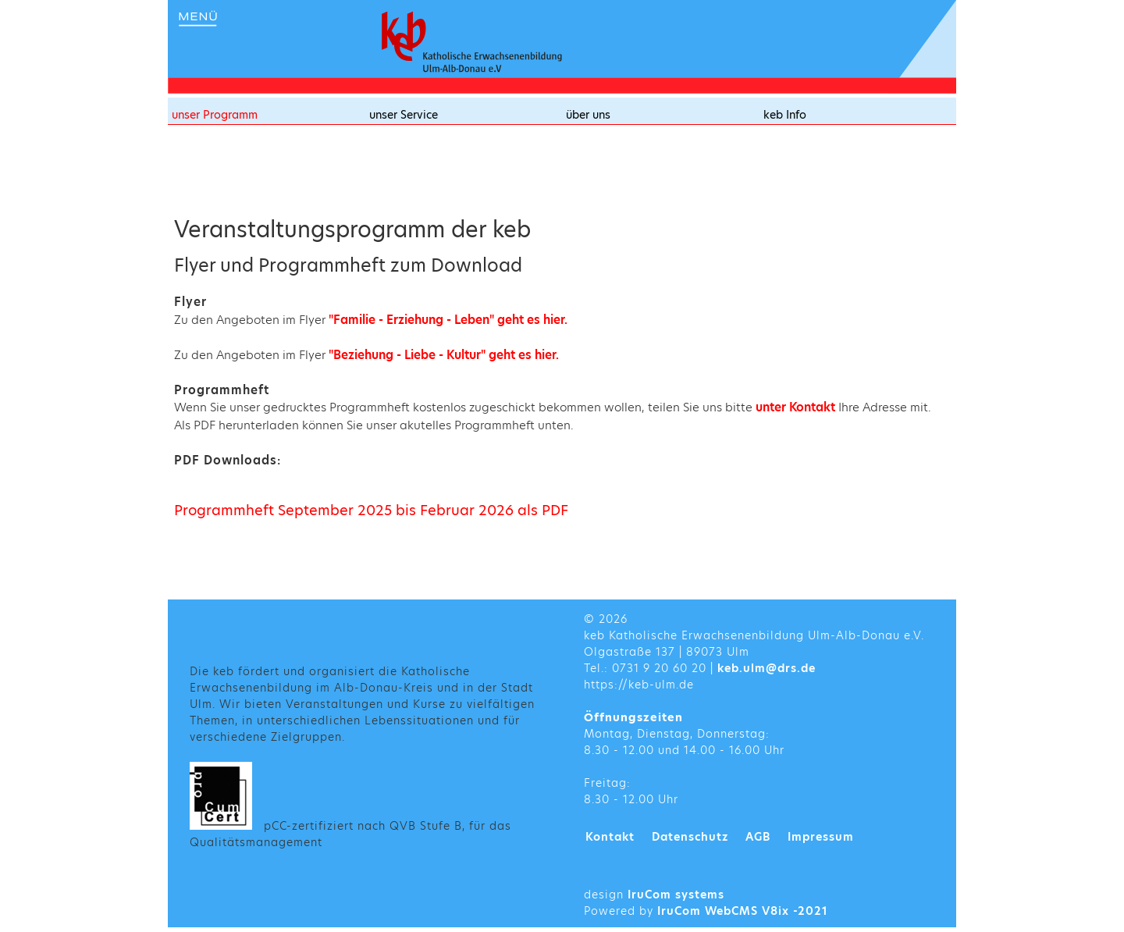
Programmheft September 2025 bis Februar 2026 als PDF (371, 510)
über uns (588, 115)
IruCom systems (676, 894)
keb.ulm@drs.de (766, 668)
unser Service (403, 115)
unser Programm (215, 115)
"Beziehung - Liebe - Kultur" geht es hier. (444, 355)
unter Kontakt (797, 407)
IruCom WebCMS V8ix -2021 (742, 911)
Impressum (821, 837)
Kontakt (610, 837)
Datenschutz (690, 837)
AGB (757, 837)
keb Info (784, 115)
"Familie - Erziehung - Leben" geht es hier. (448, 319)
